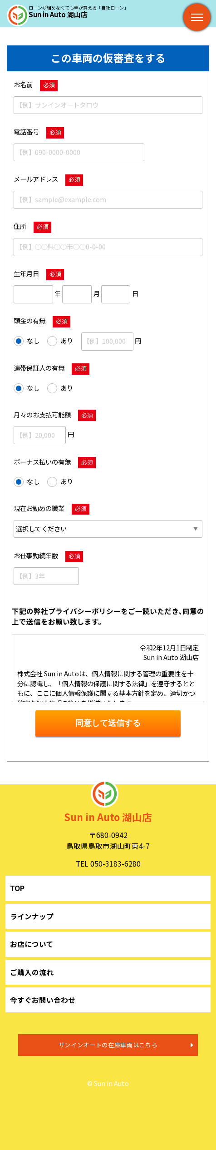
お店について (32, 944)
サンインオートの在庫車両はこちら (108, 1045)
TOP (17, 888)
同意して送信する (108, 723)
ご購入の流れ (32, 972)
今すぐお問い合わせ (42, 1000)
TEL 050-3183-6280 (108, 863)
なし (26, 341)
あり (60, 341)
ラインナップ (32, 916)
